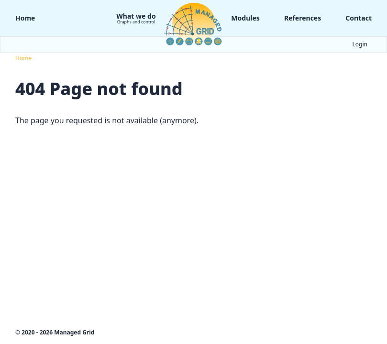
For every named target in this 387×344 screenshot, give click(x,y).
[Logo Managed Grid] (194, 23)
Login (360, 44)
